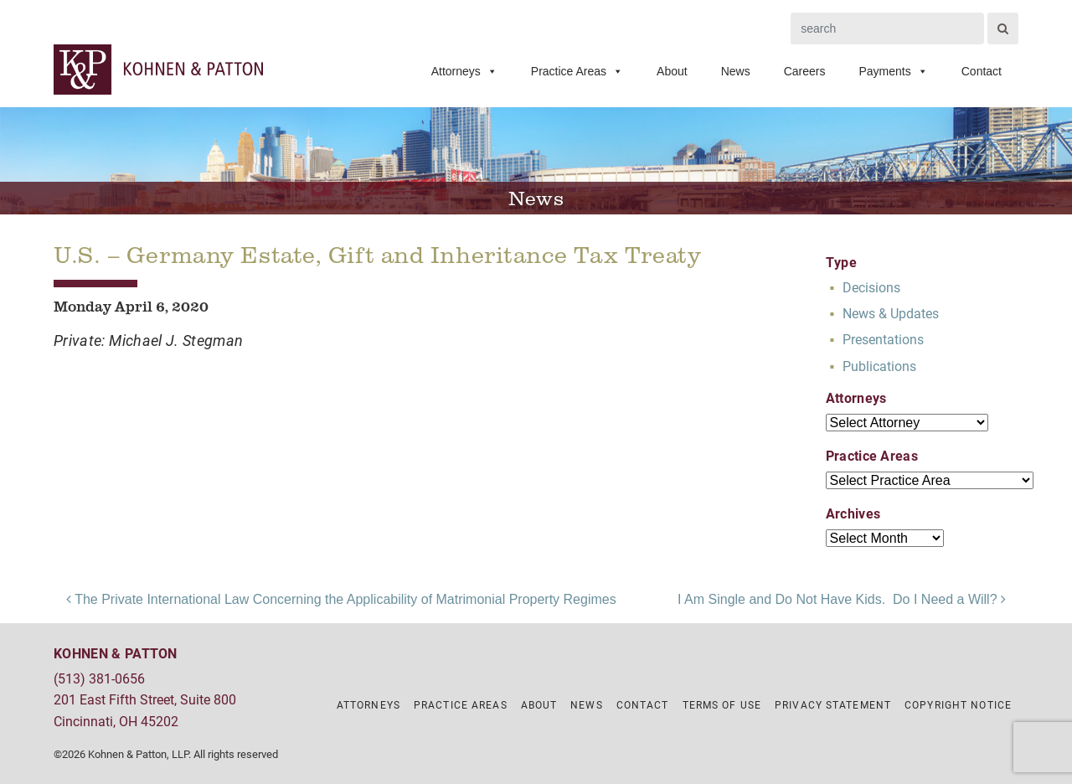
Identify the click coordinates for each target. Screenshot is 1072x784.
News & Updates (891, 313)
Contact (981, 71)
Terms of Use (722, 704)
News (735, 71)
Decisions (871, 287)
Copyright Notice (958, 704)
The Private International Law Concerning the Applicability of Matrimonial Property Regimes (341, 599)
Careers (805, 71)
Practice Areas (577, 71)
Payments (893, 71)
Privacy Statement (833, 704)
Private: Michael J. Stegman (149, 340)
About (672, 71)
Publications (879, 365)
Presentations (883, 339)
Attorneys (464, 71)
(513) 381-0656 (99, 678)
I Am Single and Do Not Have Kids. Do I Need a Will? (842, 599)
